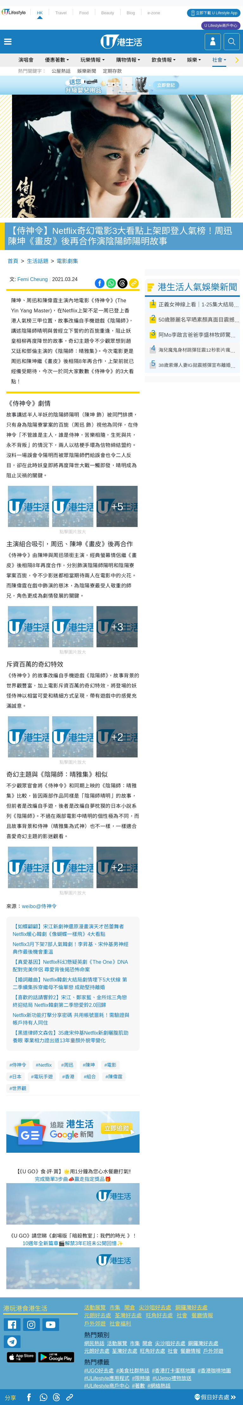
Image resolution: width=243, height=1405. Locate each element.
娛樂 (192, 60)
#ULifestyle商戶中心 (106, 1386)
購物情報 (126, 60)
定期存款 (112, 71)
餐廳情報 (202, 1316)
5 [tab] (132, 85)
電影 (111, 1065)
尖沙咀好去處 (155, 1308)
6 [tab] (139, 85)
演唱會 (26, 60)
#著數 (138, 1386)
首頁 (13, 261)
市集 (114, 1308)
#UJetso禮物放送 (172, 1378)
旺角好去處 (159, 1316)
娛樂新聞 (86, 71)
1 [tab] (107, 85)
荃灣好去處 (128, 1316)
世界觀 (19, 1088)
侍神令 (19, 1065)
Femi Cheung (32, 279)
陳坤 (90, 1065)
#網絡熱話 (159, 1386)
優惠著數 (55, 60)
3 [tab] (120, 85)
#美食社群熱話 (132, 1370)
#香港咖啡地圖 (214, 1370)
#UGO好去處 (99, 1370)
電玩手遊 (43, 1076)
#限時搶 (141, 1378)
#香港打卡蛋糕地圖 (173, 1370)
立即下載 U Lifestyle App (216, 13)
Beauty (107, 12)
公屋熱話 (61, 71)
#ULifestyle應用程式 (106, 1378)
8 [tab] (126, 92)
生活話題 (37, 261)
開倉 (129, 1308)
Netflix (45, 1065)
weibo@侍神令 (39, 906)
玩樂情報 (90, 60)
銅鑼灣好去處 (191, 1308)
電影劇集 (67, 261)
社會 (217, 60)
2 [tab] (113, 85)
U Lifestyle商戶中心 (220, 25)
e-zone (153, 12)
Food (84, 12)
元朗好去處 (97, 1316)
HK (40, 12)
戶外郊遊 (95, 1324)
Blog (131, 12)
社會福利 (120, 1324)
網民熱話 (94, 1343)
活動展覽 (95, 1308)
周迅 (68, 1065)
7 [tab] (120, 92)
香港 (69, 1076)
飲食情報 (162, 60)
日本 (17, 1076)
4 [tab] (126, 85)
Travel (61, 12)
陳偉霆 (115, 1076)
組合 (91, 1076)
